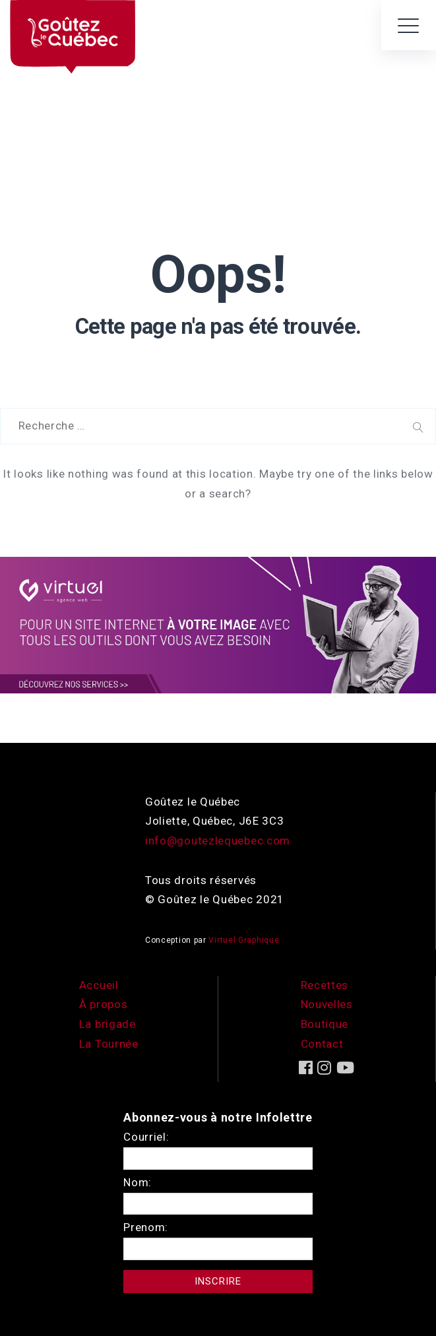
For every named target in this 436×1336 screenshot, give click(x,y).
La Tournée (109, 1043)
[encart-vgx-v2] (218, 624)
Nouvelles (327, 1004)
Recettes (325, 985)
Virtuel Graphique (243, 940)
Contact (322, 1043)
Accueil (99, 985)
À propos (103, 1004)
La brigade (107, 1024)
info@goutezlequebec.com (217, 840)
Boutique (325, 1024)
